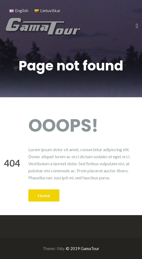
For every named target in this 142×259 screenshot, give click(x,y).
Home (44, 195)
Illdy (60, 248)
